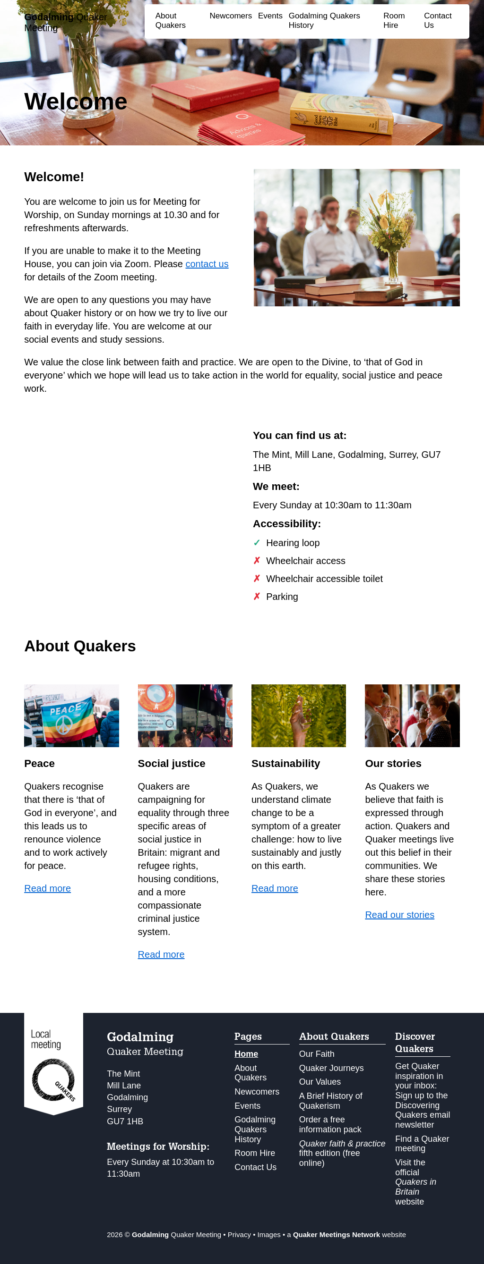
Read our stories (399, 915)
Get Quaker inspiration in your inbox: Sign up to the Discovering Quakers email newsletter (422, 1095)
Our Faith (317, 1054)
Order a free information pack (330, 1124)
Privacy (239, 1234)
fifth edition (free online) (342, 1153)
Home (246, 1054)
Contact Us (255, 1167)
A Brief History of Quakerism (331, 1101)
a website (346, 1234)
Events (270, 15)
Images (269, 1234)
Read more (47, 888)
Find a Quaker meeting (422, 1144)
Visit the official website (415, 1182)
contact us (206, 264)
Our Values (320, 1082)
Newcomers (231, 15)
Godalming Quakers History (255, 1129)
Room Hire (394, 20)
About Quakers (171, 20)
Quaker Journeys (331, 1068)
